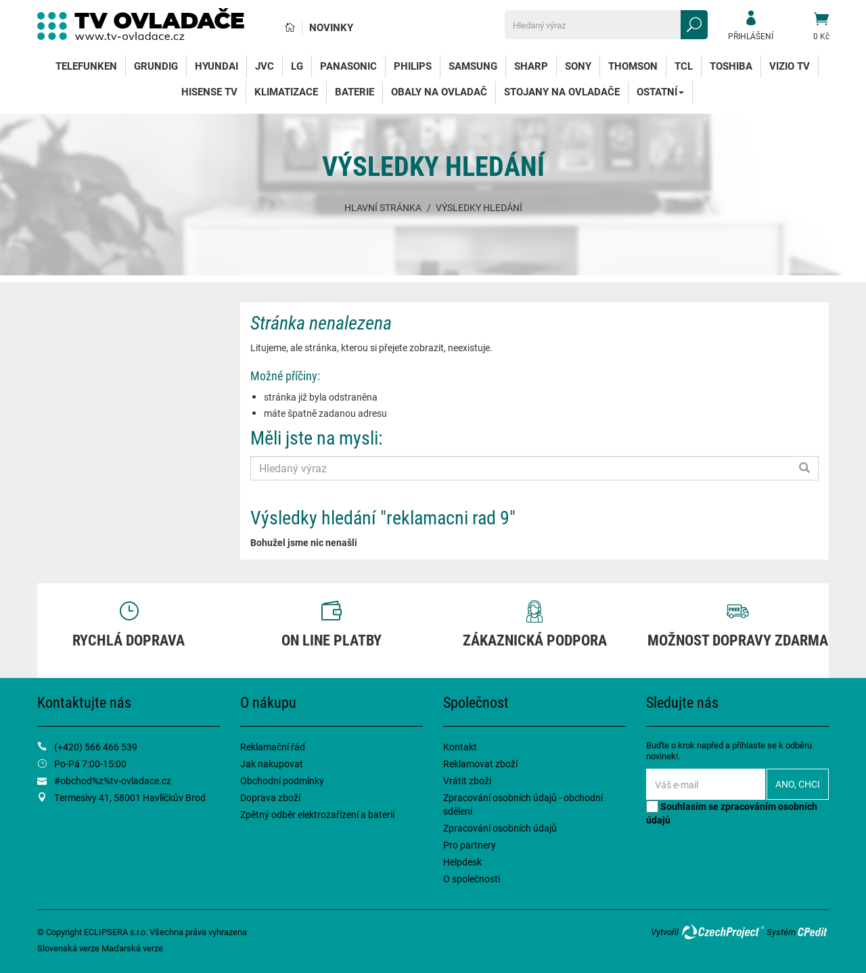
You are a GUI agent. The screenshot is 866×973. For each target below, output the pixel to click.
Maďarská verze (132, 948)
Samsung (473, 65)
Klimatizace (286, 91)
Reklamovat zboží (480, 763)
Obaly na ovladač (439, 91)
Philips (413, 65)
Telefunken (86, 65)
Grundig (156, 65)
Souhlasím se (731, 813)
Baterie (354, 91)
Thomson (633, 65)
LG (297, 65)
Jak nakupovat (271, 763)
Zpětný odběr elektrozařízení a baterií (317, 814)
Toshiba (731, 65)
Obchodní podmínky (282, 780)
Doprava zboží (270, 797)
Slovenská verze (68, 948)
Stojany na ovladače (562, 91)
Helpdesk (462, 861)
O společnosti (471, 878)
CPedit (813, 932)
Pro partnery (469, 844)
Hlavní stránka (382, 207)
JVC (264, 65)
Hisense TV (209, 91)
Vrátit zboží (467, 780)
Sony (578, 65)
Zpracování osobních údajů (500, 827)
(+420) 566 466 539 (95, 746)
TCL (684, 65)
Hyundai (216, 65)
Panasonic (348, 65)
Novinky (331, 27)
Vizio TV (789, 65)
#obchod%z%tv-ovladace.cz (112, 780)
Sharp (531, 65)
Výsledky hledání (479, 207)
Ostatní (660, 91)
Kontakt (460, 746)
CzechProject (723, 932)
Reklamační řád (272, 746)
